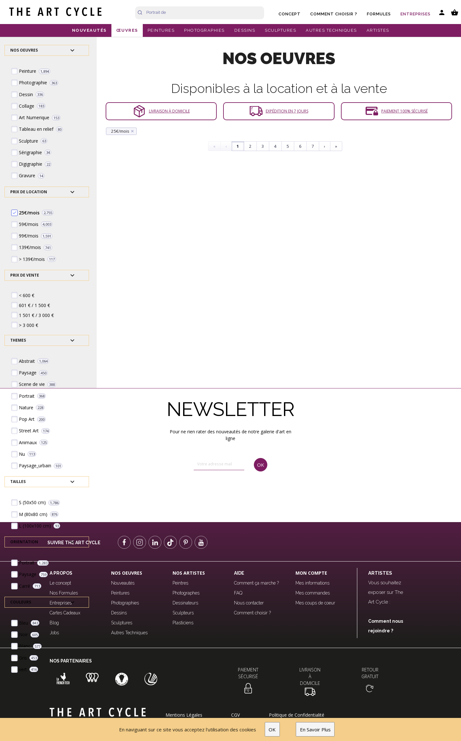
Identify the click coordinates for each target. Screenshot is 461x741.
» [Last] (336, 146)
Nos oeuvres (126, 573)
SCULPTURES (280, 30)
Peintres (180, 583)
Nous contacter (249, 602)
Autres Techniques (129, 632)
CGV (235, 715)
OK (272, 729)
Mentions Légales (184, 715)
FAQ (238, 592)
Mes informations (312, 583)
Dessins (119, 612)
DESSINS (244, 30)
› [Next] (324, 146)
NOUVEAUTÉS (89, 30)
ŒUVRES (127, 30)
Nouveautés (122, 583)
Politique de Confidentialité (296, 715)
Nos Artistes (189, 573)
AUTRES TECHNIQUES (331, 30)
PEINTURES (161, 30)
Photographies (125, 602)
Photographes (186, 592)
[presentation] (221, 491)
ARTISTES (378, 30)
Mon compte (311, 573)
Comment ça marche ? (256, 583)
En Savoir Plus (315, 729)
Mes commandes (312, 592)
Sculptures (121, 622)
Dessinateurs (185, 602)
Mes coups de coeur (315, 602)
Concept (290, 14)
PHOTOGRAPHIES (204, 30)
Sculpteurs (183, 612)
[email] (219, 464)
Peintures (120, 592)
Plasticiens (183, 622)
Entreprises (415, 14)
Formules (379, 14)
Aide (239, 573)
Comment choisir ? (333, 14)
